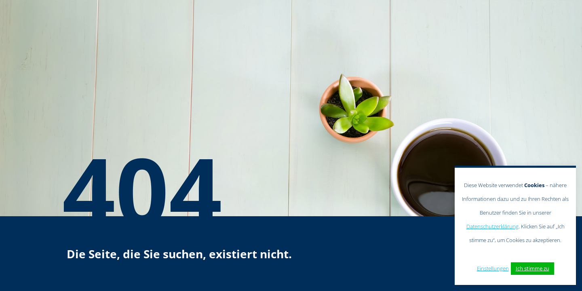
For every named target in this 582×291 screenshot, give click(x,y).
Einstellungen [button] (493, 268)
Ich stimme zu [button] (532, 268)
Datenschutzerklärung (492, 226)
